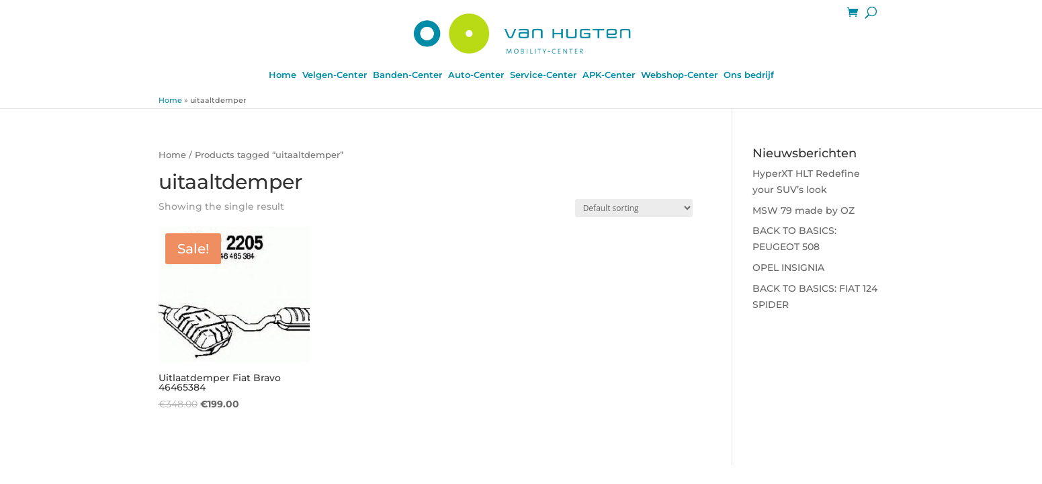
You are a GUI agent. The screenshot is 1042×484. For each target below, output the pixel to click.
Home (282, 75)
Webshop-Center (679, 75)
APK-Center (608, 75)
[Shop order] (634, 208)
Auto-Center (476, 75)
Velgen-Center (334, 75)
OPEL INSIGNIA (788, 267)
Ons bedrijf (749, 75)
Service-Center (543, 75)
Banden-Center (407, 75)
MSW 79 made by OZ (803, 210)
